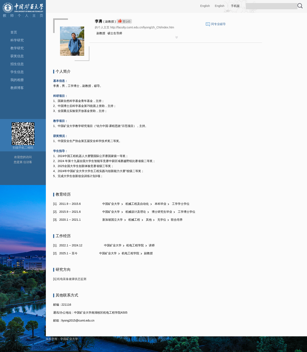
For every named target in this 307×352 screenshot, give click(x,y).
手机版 (235, 6)
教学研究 (17, 48)
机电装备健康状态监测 (71, 279)
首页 (13, 32)
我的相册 (17, 80)
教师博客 (17, 88)
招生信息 (17, 64)
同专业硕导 (218, 24)
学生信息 (17, 72)
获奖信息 (17, 56)
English (205, 6)
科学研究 (17, 40)
